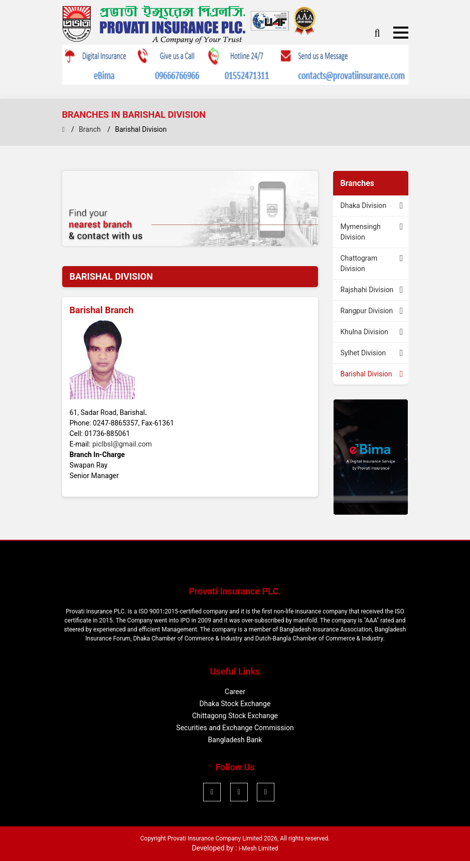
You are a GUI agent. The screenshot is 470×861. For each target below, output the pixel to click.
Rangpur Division (367, 311)
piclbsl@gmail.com (122, 444)
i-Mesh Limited (258, 848)
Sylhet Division (363, 353)
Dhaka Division (364, 205)
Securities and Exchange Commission (234, 728)
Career (235, 692)
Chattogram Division (359, 263)
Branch (90, 129)
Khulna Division (365, 332)
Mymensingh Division (361, 232)
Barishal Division (366, 374)
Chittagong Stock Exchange (235, 716)
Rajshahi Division (367, 290)
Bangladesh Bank (235, 740)
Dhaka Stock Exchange (235, 704)
